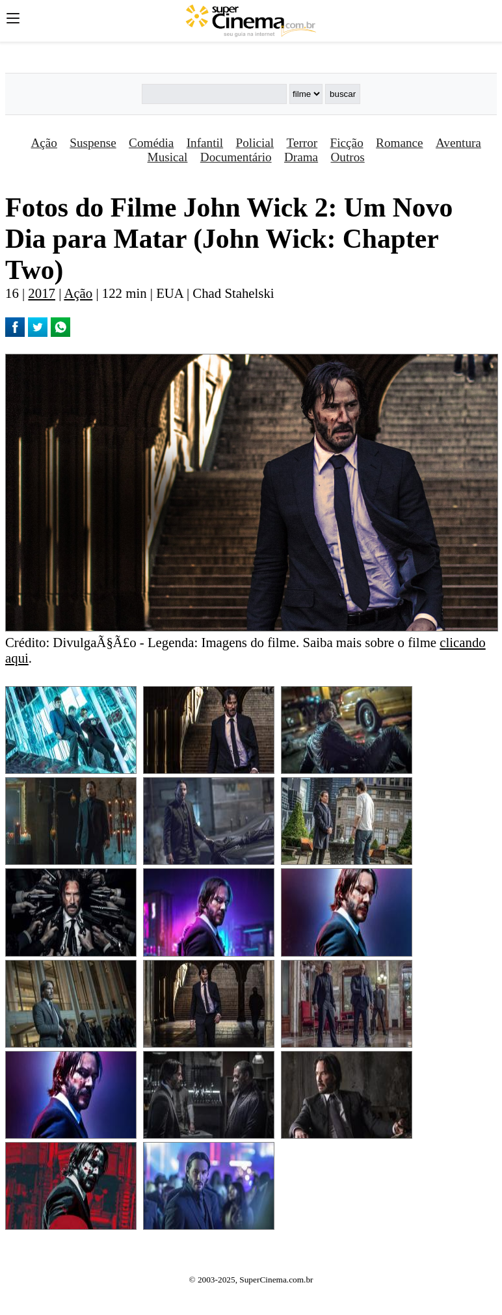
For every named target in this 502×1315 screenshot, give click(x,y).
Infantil (205, 143)
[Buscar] (214, 94)
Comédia (151, 143)
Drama (301, 157)
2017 (41, 293)
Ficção (346, 143)
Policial (255, 143)
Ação (44, 143)
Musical (168, 157)
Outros (348, 157)
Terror (302, 143)
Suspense (93, 143)
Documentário (236, 157)
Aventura (458, 143)
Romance (399, 143)
